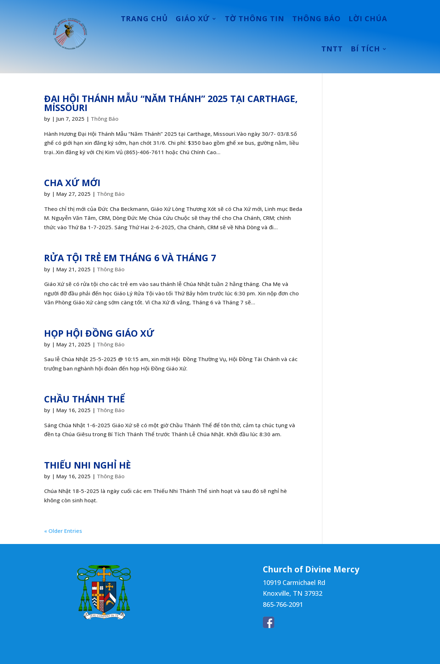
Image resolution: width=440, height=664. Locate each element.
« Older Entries (63, 530)
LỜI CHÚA (368, 18)
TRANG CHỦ (144, 18)
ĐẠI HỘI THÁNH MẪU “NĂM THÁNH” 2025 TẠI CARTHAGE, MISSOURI (171, 103)
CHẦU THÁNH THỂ (84, 399)
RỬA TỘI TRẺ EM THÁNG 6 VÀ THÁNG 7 (130, 258)
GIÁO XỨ (193, 18)
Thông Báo (104, 118)
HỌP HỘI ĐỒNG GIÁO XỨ (99, 333)
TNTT (332, 49)
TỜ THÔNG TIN (254, 18)
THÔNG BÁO (316, 18)
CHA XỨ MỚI (72, 182)
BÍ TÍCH (365, 49)
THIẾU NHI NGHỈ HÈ (87, 465)
